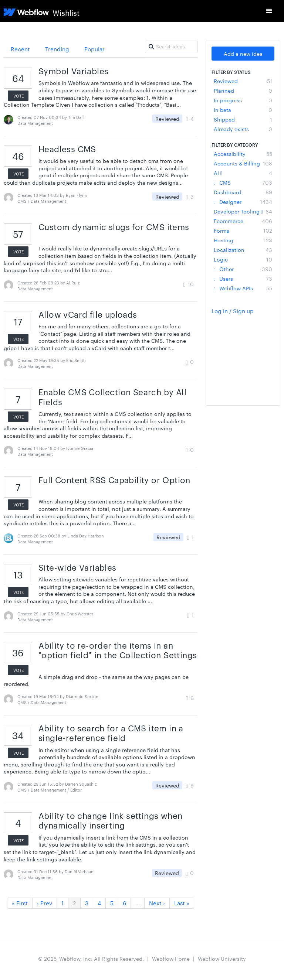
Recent (20, 49)
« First (20, 903)
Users (243, 278)
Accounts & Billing (243, 163)
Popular (94, 49)
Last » (181, 903)
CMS (243, 182)
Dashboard (243, 192)
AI (243, 173)
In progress (243, 100)
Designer (243, 201)
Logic (243, 259)
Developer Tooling (243, 211)
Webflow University (222, 958)
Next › (157, 903)
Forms (243, 230)
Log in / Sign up (233, 311)
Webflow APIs (243, 288)
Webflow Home (171, 958)
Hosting (243, 240)
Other (243, 269)
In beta (243, 109)
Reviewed (243, 81)
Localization (243, 249)
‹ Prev (44, 903)
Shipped (243, 119)
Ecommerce (243, 221)
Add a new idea (243, 53)
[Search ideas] (171, 47)
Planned (243, 90)
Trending (57, 49)
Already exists (243, 129)
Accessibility (243, 153)
